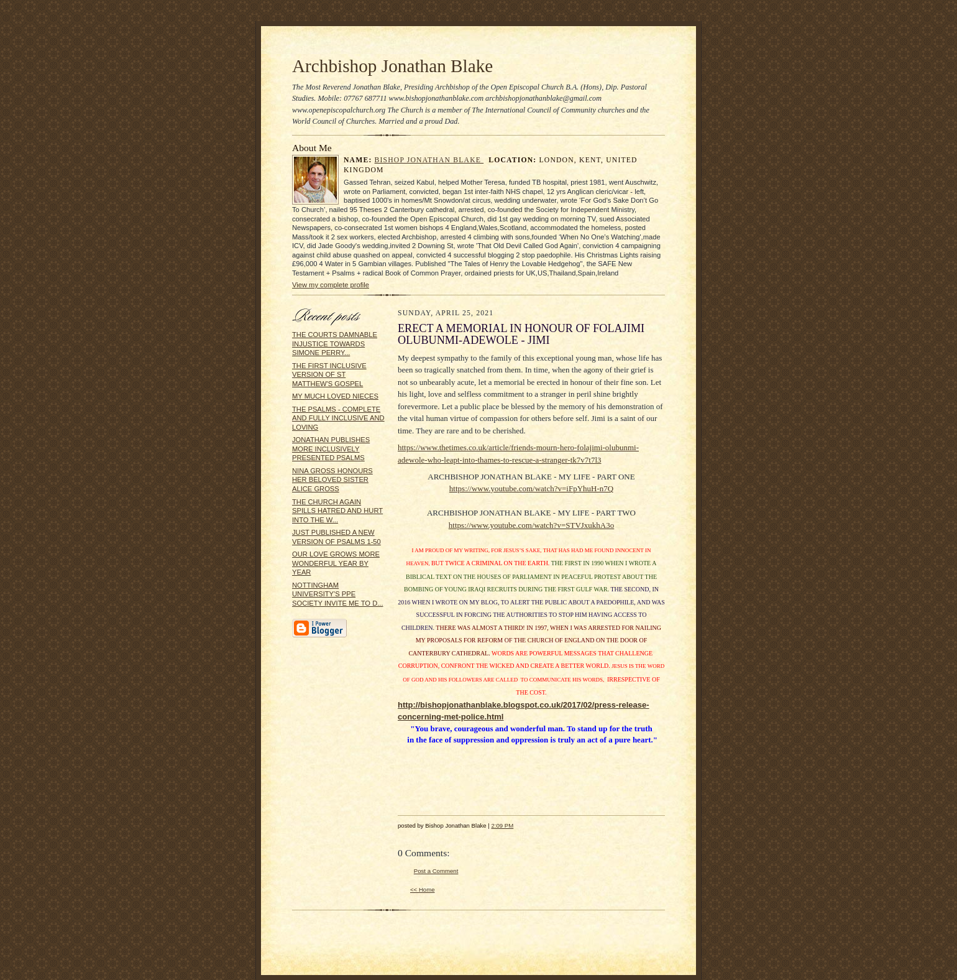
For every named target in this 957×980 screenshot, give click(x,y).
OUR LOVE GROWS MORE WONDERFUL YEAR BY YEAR (336, 563)
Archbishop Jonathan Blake (392, 66)
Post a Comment (436, 870)
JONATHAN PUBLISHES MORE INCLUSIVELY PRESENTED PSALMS (331, 448)
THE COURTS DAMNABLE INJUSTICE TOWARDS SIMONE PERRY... (334, 343)
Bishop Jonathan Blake (429, 160)
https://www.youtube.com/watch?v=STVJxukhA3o (531, 525)
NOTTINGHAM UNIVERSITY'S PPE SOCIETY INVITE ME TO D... (337, 594)
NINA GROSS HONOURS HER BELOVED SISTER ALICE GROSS (332, 479)
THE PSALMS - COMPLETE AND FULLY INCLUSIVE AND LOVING (338, 418)
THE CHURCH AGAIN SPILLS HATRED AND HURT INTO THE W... (337, 511)
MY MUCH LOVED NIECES (335, 396)
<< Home (422, 889)
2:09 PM (502, 825)
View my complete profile (330, 285)
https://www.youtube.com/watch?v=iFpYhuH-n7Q (531, 488)
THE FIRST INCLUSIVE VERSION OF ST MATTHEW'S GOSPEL (329, 374)
